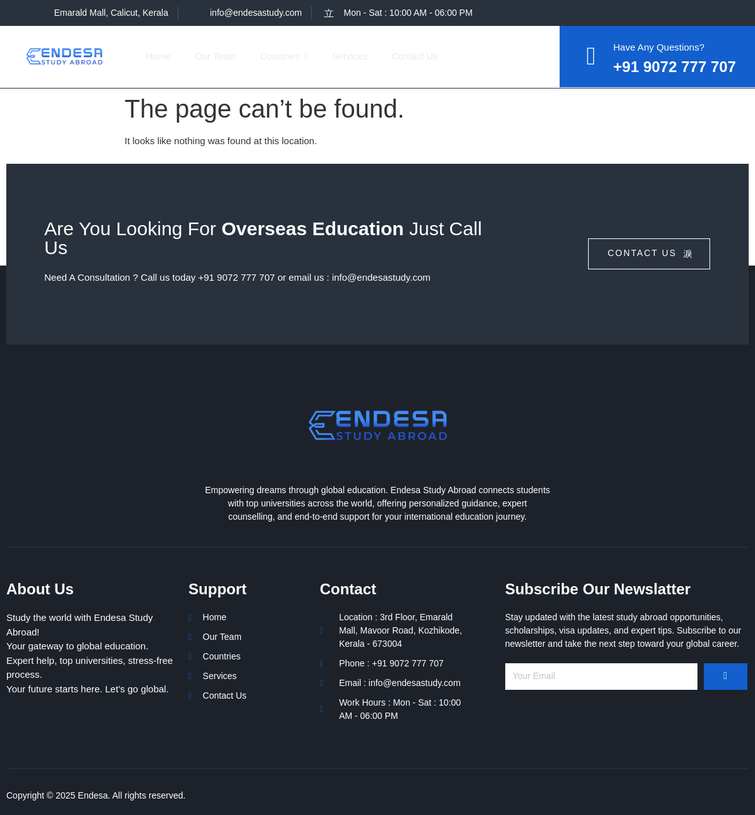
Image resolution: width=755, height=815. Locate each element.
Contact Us (423, 56)
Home (159, 56)
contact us (650, 253)
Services (356, 56)
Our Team (218, 56)
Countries (288, 56)
